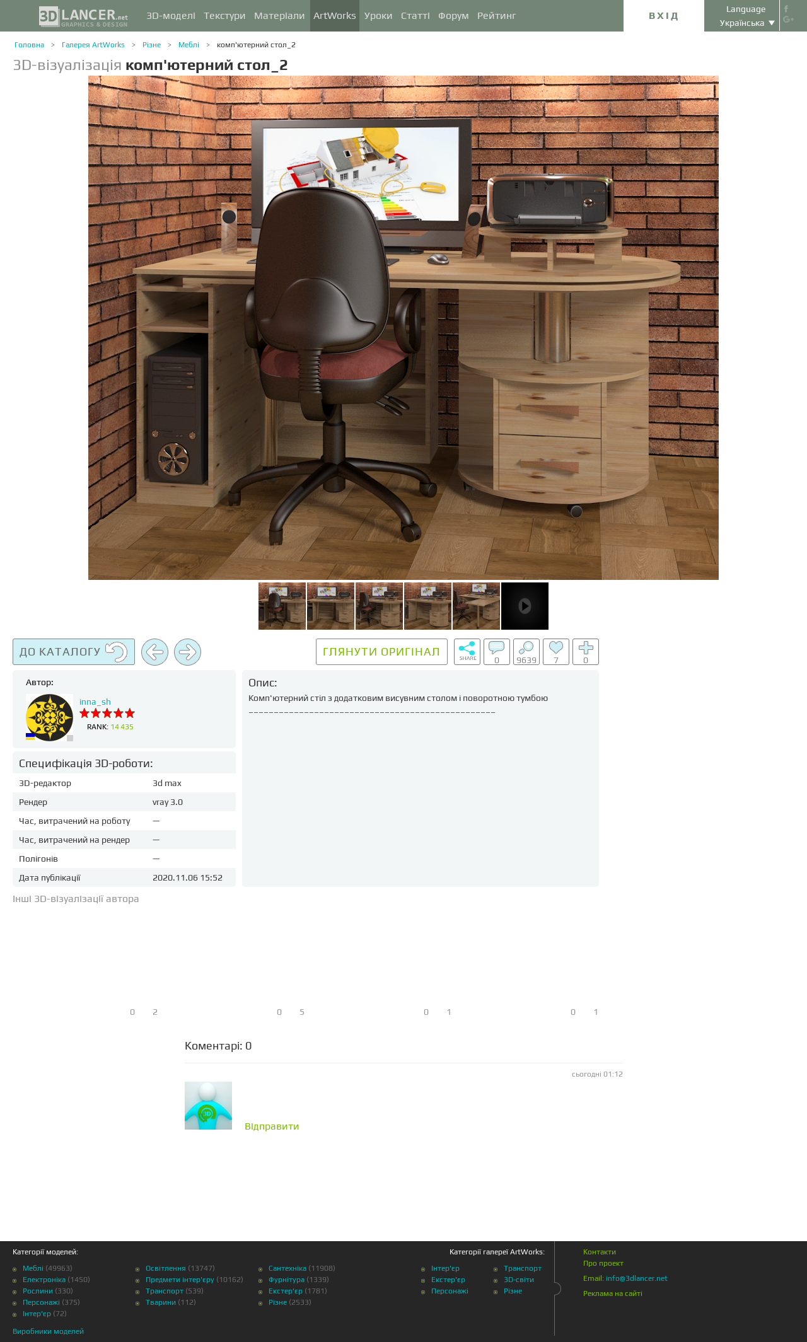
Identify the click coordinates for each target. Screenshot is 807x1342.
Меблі (188, 44)
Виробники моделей (48, 1331)
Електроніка (44, 1279)
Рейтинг (496, 15)
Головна (29, 44)
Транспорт (164, 1291)
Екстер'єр (286, 1291)
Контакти (599, 1251)
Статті (415, 15)
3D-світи (519, 1279)
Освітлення (166, 1268)
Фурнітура (287, 1279)
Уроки (378, 15)
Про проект (603, 1263)
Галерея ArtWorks (93, 44)
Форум (453, 15)
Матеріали (279, 15)
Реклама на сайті (612, 1293)
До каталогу (74, 652)
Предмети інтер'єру (180, 1279)
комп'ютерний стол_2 (256, 44)
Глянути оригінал (382, 651)
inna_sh (95, 702)
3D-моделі (170, 15)
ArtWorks (334, 15)
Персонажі (41, 1302)
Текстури (225, 15)
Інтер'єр (37, 1313)
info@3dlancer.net (637, 1278)
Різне (151, 44)
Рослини (38, 1291)
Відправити (272, 1126)
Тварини (161, 1302)
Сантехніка (287, 1268)
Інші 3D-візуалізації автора (76, 899)
